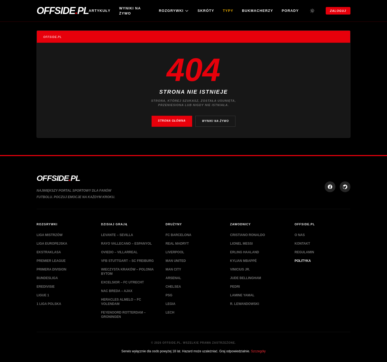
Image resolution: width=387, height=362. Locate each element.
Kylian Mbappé (243, 261)
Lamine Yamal (242, 295)
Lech (170, 312)
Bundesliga (47, 278)
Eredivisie (46, 287)
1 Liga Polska (49, 304)
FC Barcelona (178, 235)
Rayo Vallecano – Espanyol (126, 243)
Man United (176, 261)
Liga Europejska (52, 243)
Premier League (51, 261)
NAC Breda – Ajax (116, 291)
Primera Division (51, 269)
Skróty (206, 11)
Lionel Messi (241, 243)
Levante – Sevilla (117, 235)
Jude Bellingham (245, 278)
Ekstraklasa (49, 252)
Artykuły (99, 11)
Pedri (235, 287)
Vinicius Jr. (240, 269)
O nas (300, 235)
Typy (228, 11)
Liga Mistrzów (50, 235)
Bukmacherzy (257, 11)
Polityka (303, 261)
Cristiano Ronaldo (247, 235)
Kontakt (302, 243)
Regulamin (304, 252)
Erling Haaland (244, 252)
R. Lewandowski (244, 304)
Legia (170, 304)
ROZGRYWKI (174, 11)
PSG (169, 295)
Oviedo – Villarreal (119, 252)
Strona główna (172, 120)
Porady (290, 11)
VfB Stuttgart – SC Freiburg (127, 261)
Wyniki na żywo (130, 11)
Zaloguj (338, 10)
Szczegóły (258, 351)
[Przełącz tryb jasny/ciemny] (312, 11)
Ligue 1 (43, 295)
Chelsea (173, 287)
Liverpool (175, 252)
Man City (173, 269)
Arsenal (173, 278)
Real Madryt (177, 243)
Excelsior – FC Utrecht (122, 282)
